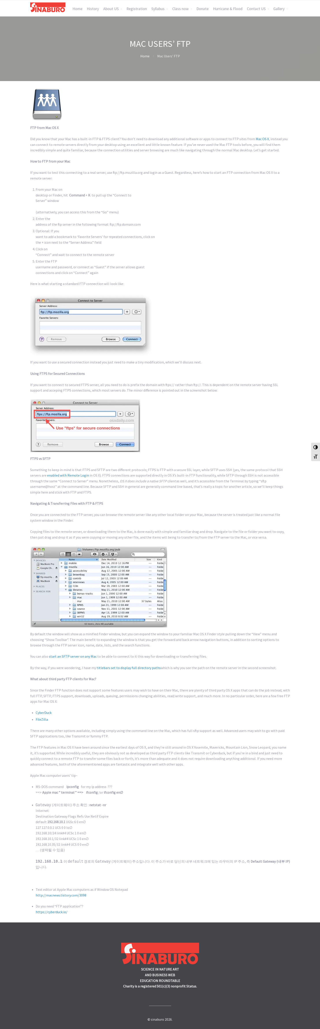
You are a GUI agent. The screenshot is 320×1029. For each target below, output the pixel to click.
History (93, 8)
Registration (136, 8)
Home (77, 8)
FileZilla (42, 719)
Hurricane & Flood (227, 8)
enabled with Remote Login (68, 475)
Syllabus (158, 8)
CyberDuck (44, 712)
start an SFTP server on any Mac (73, 656)
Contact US (256, 8)
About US (111, 8)
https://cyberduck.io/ (51, 912)
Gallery (279, 8)
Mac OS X (262, 139)
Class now (180, 8)
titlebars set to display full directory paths (129, 668)
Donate (202, 8)
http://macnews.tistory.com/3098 (61, 895)
